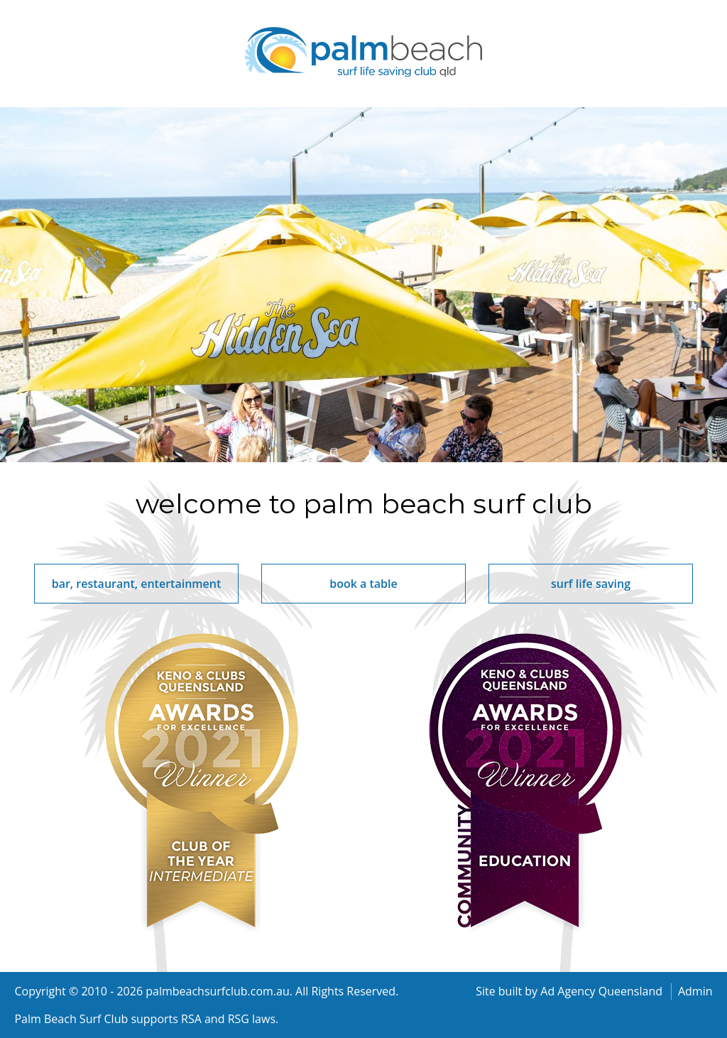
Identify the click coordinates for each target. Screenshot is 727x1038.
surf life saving (590, 583)
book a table (363, 583)
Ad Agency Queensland (601, 991)
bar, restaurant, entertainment (137, 583)
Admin (695, 991)
